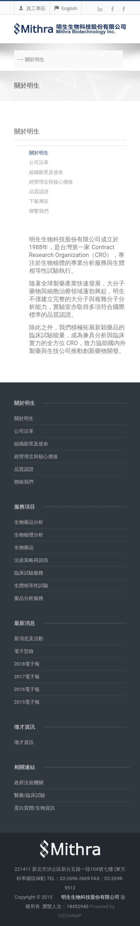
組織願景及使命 (46, 172)
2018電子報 (27, 664)
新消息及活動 (28, 638)
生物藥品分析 (28, 522)
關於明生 (39, 153)
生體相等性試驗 (31, 585)
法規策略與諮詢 (31, 560)
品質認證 (39, 191)
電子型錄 (24, 651)
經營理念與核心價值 (51, 182)
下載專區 (39, 201)
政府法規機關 (28, 782)
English (65, 8)
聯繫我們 (39, 211)
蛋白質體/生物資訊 (34, 808)
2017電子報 (27, 676)
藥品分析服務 (28, 598)
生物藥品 (24, 547)
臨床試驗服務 (28, 573)
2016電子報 (27, 689)
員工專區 (32, 8)
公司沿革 (39, 162)
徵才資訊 (24, 742)
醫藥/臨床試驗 (29, 795)
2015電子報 (27, 702)
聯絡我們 (24, 482)
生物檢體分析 (28, 535)
